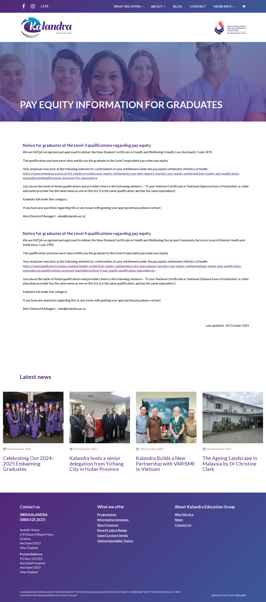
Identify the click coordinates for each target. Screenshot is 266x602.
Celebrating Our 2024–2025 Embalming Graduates (29, 463)
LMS (44, 6)
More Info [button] (224, 6)
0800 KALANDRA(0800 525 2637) (34, 517)
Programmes (107, 514)
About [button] (158, 6)
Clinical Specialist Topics (115, 541)
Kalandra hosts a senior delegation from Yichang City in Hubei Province (96, 463)
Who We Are (184, 514)
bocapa (241, 595)
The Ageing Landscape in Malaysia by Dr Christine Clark (229, 463)
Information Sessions (113, 519)
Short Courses (108, 525)
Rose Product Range (112, 530)
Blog (177, 6)
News (179, 519)
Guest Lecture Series (112, 535)
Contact (198, 6)
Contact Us (183, 525)
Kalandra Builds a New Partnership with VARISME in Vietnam (165, 463)
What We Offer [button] (128, 6)
